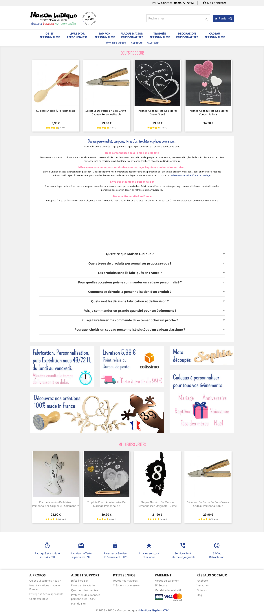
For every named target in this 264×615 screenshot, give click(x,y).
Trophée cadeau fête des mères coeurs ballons (208, 112)
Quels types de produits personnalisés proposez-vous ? (129, 263)
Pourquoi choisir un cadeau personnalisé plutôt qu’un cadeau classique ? (130, 329)
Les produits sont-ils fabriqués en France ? (130, 272)
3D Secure (161, 585)
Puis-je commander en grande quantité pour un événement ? (129, 310)
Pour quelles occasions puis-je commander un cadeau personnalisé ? (130, 282)
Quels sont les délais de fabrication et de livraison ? (130, 301)
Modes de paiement (167, 580)
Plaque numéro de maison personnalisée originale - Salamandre (55, 504)
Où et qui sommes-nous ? (45, 580)
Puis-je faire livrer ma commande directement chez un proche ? (130, 320)
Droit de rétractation (83, 585)
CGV (165, 610)
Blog (199, 595)
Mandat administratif (168, 590)
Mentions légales (150, 610)
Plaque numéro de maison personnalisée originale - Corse (157, 504)
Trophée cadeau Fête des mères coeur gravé (157, 112)
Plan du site (78, 603)
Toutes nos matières (125, 580)
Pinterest (202, 590)
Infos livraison (80, 580)
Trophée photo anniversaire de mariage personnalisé (106, 504)
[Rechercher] (178, 18)
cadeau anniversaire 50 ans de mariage (190, 175)
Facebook (202, 580)
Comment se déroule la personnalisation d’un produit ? (129, 291)
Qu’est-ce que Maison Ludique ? (130, 254)
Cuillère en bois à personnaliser (55, 110)
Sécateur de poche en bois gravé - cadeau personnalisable (106, 112)
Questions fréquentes (84, 590)
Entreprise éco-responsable (46, 594)
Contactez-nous (38, 598)
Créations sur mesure (126, 585)
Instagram (203, 585)
